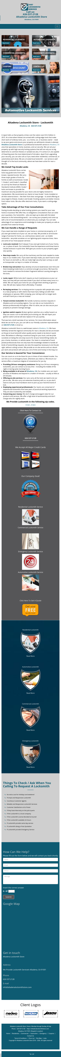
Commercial (24, 1033)
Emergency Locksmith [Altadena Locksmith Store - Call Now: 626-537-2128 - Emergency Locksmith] (30, 741)
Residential (15, 1033)
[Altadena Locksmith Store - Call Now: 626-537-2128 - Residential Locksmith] (13, 39)
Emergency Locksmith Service (30, 551)
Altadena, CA (25, 126)
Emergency (43, 1033)
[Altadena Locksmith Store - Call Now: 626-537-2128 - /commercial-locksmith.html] (30, 717)
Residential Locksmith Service (30, 507)
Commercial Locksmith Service (30, 527)
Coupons (51, 1033)
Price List (31, 1038)
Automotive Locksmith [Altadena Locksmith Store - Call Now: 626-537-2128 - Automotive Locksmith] (30, 667)
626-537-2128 (30, 14)
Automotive (34, 1033)
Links (45, 1038)
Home (8, 1033)
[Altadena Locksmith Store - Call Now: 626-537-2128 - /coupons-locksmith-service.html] (15, 67)
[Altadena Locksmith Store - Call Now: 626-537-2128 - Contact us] (39, 66)
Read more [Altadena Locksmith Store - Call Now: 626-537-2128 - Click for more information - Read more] (6, 43)
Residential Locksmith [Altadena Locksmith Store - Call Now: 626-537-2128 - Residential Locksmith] (30, 630)
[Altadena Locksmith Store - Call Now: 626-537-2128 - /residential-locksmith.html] (30, 643)
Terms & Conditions (20, 1038)
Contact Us (30, 1036)
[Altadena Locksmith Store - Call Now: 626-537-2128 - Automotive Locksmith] (44, 39)
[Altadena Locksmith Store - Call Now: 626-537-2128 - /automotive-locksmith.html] (30, 680)
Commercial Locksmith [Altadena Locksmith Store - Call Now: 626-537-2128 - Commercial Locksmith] (30, 704)
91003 (33, 405)
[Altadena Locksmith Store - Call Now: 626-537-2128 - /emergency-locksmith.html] (30, 754)
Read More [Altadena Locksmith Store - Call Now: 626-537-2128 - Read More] (30, 656)
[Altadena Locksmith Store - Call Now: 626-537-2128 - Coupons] (7, 66)
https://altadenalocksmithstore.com (38, 1029)
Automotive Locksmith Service (30, 572)
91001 (28, 405)
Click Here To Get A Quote (30, 600)
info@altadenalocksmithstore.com (17, 987)
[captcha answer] (11, 891)
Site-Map (39, 1038)
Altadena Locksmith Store (11, 144)
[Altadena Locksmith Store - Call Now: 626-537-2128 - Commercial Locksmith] (14, 53)
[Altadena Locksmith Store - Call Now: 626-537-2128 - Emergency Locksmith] (44, 53)
